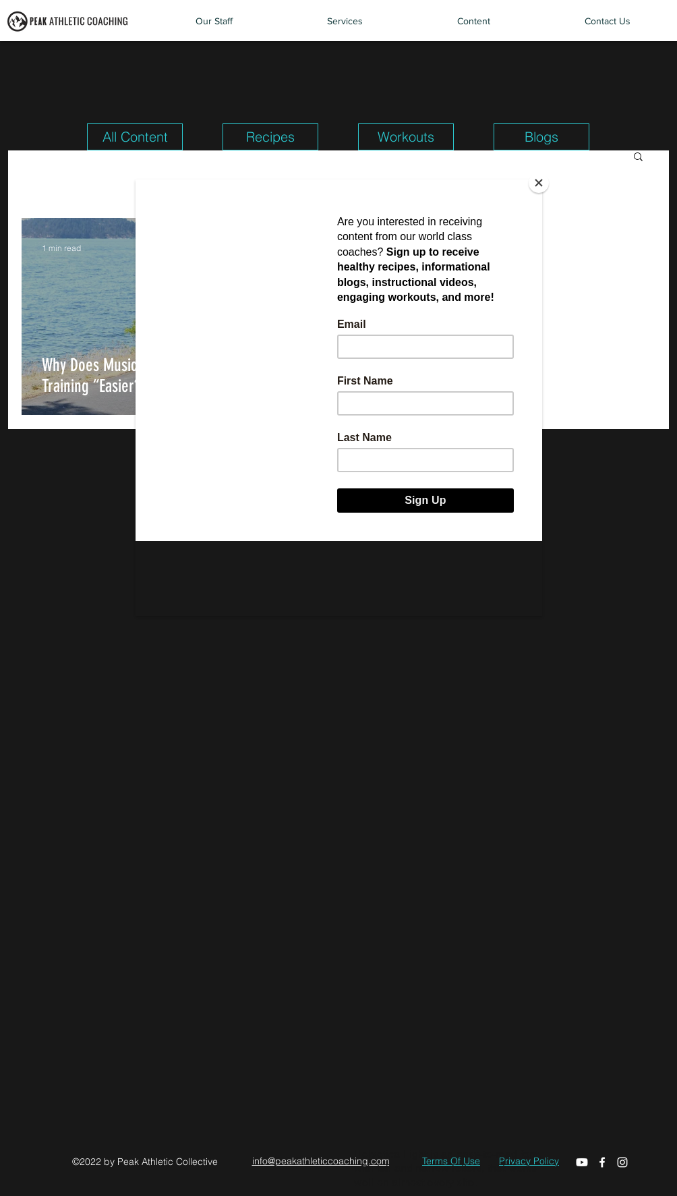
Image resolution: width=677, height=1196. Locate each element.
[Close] (539, 183)
